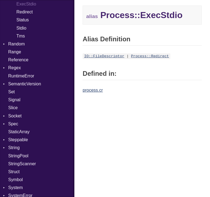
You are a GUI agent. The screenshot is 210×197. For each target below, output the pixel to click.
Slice (13, 107)
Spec (13, 123)
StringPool (18, 155)
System (15, 187)
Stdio (21, 28)
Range (14, 52)
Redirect (24, 12)
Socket (15, 116)
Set (11, 91)
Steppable (18, 139)
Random (16, 44)
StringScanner (22, 163)
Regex (14, 67)
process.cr (93, 90)
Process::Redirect (150, 56)
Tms (20, 36)
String (14, 147)
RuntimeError (21, 76)
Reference (18, 59)
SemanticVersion (24, 84)
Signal (14, 99)
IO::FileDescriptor (104, 56)
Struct (14, 171)
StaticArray (19, 131)
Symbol (15, 179)
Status (22, 20)
